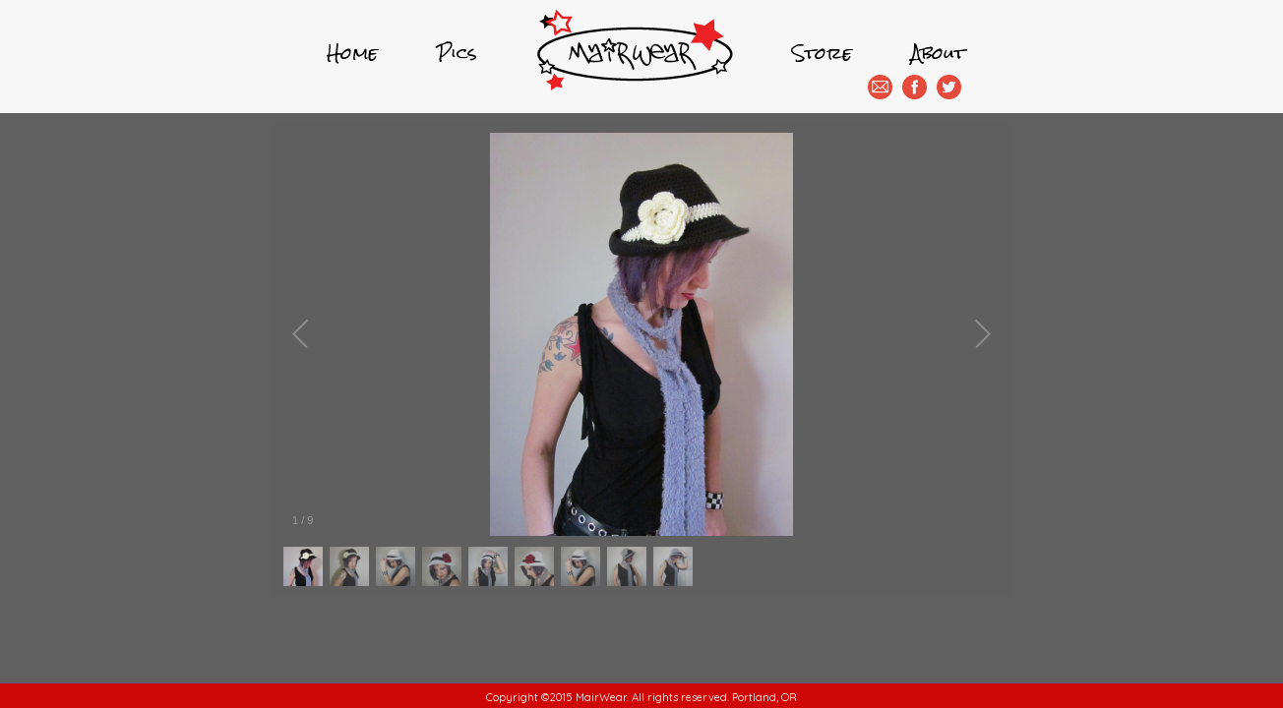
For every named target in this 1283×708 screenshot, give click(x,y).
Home (352, 52)
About (938, 52)
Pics (457, 52)
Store (822, 52)
